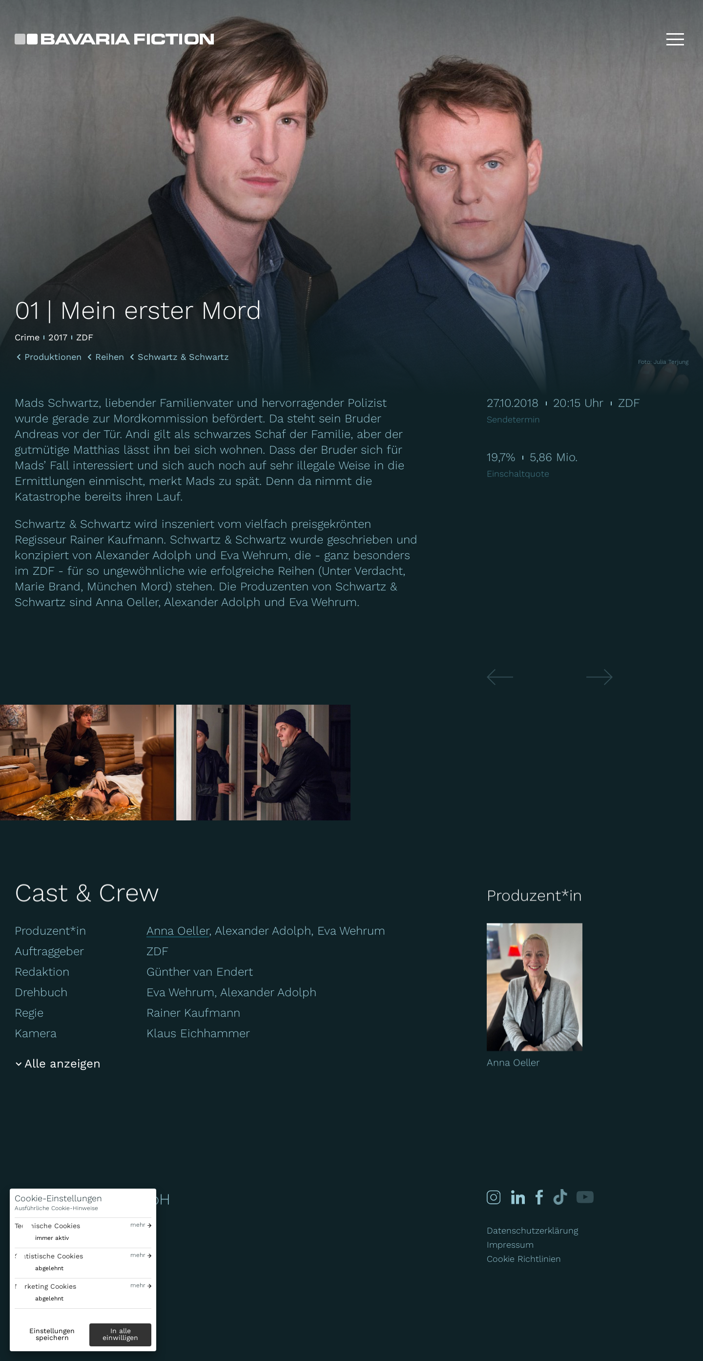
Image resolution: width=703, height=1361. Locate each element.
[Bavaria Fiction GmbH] (114, 39)
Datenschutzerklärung (532, 1230)
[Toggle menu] (675, 39)
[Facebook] (538, 1197)
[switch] (42, 1238)
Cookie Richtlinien (524, 1259)
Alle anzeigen (62, 1063)
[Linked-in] (518, 1197)
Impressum (510, 1244)
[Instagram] (493, 1197)
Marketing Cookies (45, 1286)
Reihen (109, 357)
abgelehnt (49, 1268)
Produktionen (53, 357)
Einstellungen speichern (52, 1334)
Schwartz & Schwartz (183, 357)
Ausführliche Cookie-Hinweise (56, 1208)
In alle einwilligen (120, 1334)
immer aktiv (52, 1238)
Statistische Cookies (49, 1256)
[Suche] (644, 39)
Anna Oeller (177, 931)
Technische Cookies (47, 1226)
